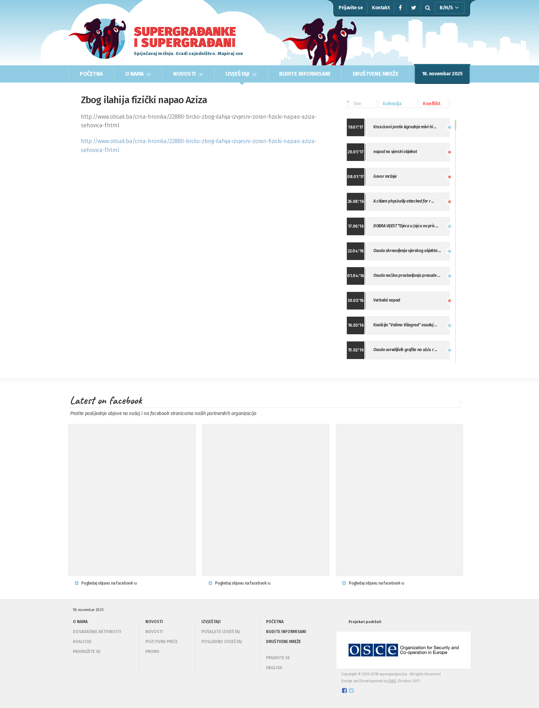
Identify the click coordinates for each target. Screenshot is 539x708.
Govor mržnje (385, 176)
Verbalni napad (386, 300)
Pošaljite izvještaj (220, 632)
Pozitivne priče (161, 642)
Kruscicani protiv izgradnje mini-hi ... (405, 127)
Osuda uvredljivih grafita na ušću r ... (405, 350)
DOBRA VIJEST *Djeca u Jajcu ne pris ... (405, 226)
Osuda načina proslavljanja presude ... (406, 275)
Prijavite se (351, 8)
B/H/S (449, 8)
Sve (353, 104)
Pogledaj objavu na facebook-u (106, 583)
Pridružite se (86, 652)
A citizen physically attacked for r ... (403, 201)
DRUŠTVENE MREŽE (376, 73)
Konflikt (428, 104)
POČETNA (91, 73)
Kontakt (380, 8)
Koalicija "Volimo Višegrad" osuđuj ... (405, 325)
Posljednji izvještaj (221, 642)
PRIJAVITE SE (278, 658)
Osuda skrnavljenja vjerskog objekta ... (407, 251)
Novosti (154, 632)
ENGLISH (274, 668)
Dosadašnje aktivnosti (97, 632)
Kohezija (388, 104)
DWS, (392, 681)
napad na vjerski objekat (395, 152)
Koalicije (82, 642)
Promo (152, 652)
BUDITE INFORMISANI (304, 73)
